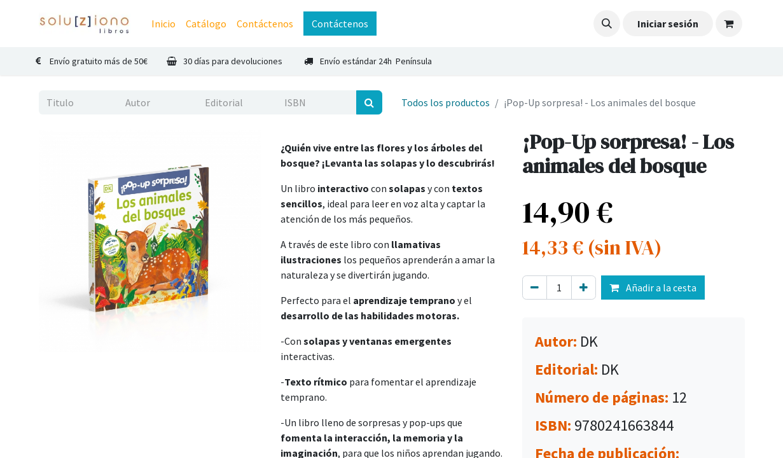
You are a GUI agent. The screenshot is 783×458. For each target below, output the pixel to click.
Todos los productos (445, 102)
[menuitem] (163, 23)
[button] (606, 23)
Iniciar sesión (667, 23)
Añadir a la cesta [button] (652, 287)
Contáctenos (340, 23)
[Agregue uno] (583, 287)
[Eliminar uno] (534, 287)
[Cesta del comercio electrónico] (729, 23)
